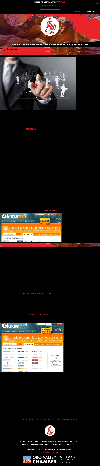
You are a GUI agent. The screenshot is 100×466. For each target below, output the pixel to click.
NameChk (43, 314)
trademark (68, 419)
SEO (76, 441)
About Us (77, 12)
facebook (54, 419)
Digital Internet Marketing (36, 444)
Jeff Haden (31, 128)
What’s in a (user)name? (16, 245)
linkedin (54, 210)
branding (47, 419)
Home (22, 441)
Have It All (32, 441)
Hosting (57, 444)
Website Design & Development (56, 441)
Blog (83, 12)
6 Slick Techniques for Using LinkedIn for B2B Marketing (37, 53)
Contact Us (91, 12)
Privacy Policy (46, 452)
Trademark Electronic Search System (35, 293)
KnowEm (33, 314)
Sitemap (55, 452)
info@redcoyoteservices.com (50, 9)
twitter (75, 419)
